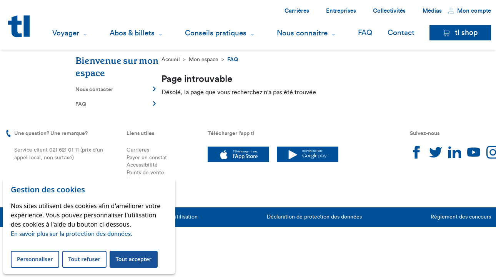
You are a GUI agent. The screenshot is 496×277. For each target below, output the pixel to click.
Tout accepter (133, 259)
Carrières (297, 11)
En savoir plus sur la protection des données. (71, 234)
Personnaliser (35, 259)
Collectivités (389, 11)
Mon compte (469, 11)
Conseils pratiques (215, 33)
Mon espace (203, 59)
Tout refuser (84, 259)
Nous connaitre (302, 33)
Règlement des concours (461, 217)
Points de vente (145, 172)
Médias (432, 11)
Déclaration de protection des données (314, 217)
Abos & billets (132, 33)
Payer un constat (146, 157)
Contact (401, 33)
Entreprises (341, 11)
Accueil (170, 59)
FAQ (365, 33)
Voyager (65, 33)
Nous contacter (115, 89)
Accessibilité (142, 165)
